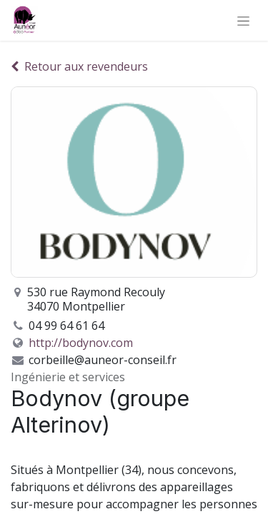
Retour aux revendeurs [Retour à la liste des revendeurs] (79, 66)
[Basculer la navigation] (243, 20)
